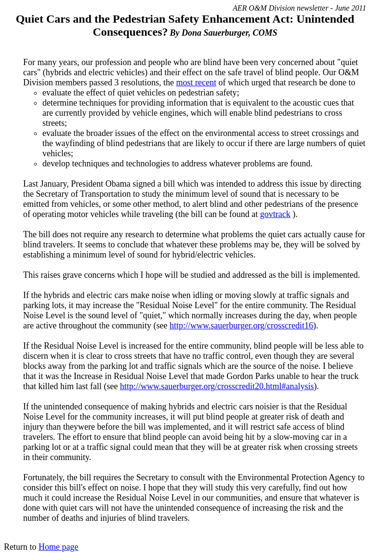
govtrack (275, 214)
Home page (58, 547)
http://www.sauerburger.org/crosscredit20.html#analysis (217, 386)
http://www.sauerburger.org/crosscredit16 (241, 325)
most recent (196, 82)
